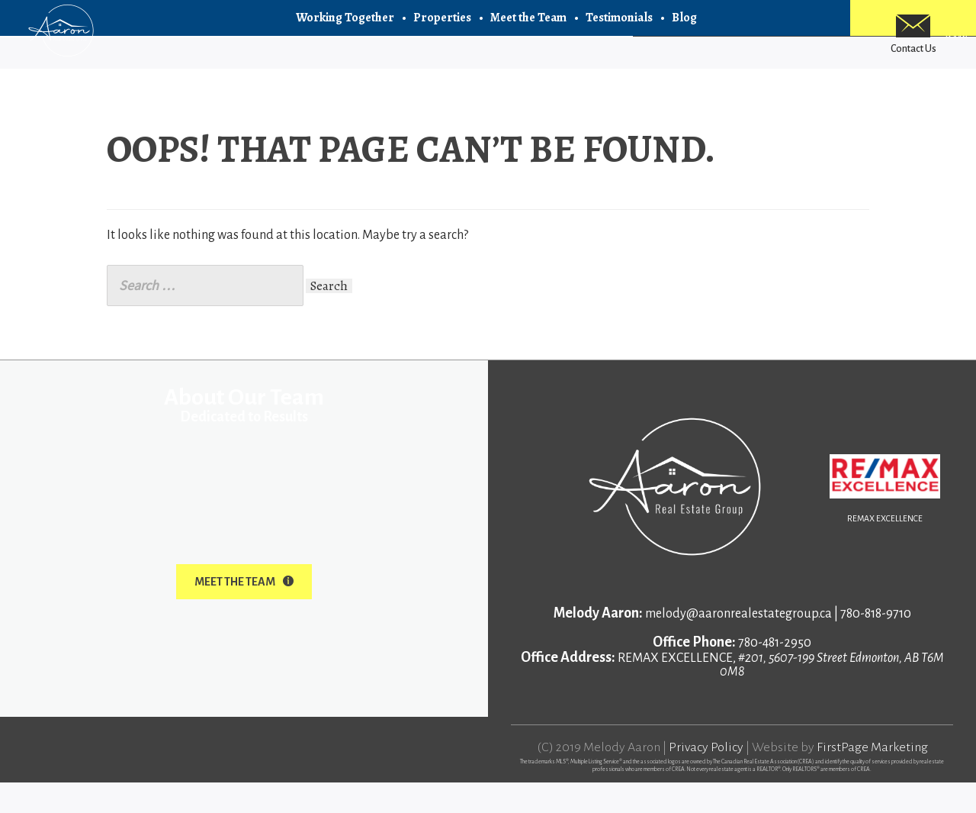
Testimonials (619, 30)
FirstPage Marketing (872, 778)
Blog (684, 30)
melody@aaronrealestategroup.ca (738, 644)
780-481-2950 (774, 673)
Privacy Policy (706, 778)
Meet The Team (244, 612)
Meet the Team (528, 30)
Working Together (345, 30)
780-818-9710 (875, 644)
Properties (442, 30)
